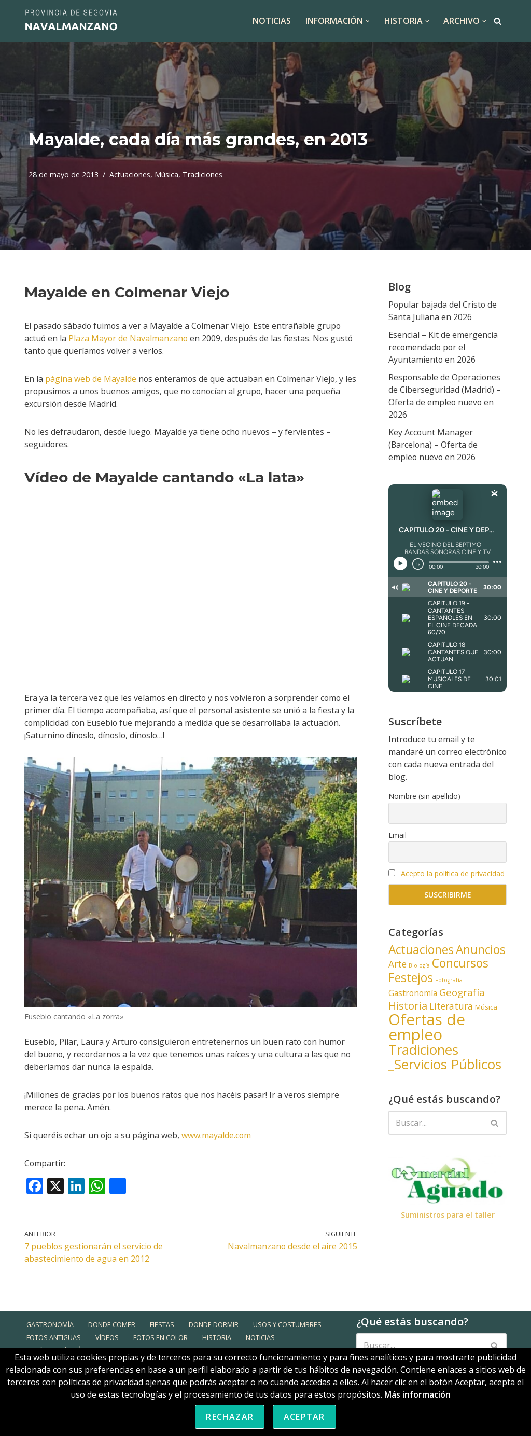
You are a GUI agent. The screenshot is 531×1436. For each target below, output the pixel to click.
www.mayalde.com (218, 1135)
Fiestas (162, 1346)
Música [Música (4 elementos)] (486, 1007)
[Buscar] (497, 21)
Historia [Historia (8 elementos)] (407, 1006)
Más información (417, 1394)
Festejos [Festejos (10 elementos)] (410, 978)
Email (397, 835)
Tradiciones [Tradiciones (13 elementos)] (423, 1050)
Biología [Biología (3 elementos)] (419, 966)
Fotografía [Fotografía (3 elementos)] (449, 980)
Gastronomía (50, 1346)
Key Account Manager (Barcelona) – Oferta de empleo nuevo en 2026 (433, 444)
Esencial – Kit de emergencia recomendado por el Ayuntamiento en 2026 (443, 347)
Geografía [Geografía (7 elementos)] (462, 993)
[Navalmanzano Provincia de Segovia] (71, 21)
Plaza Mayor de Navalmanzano (129, 338)
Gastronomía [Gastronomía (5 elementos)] (412, 993)
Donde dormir (214, 1346)
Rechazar (230, 1417)
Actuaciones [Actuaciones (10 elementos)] (421, 950)
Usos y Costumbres (288, 1346)
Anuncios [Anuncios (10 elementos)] (481, 950)
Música (167, 175)
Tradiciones (203, 175)
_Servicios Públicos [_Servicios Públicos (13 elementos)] (444, 1064)
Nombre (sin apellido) (424, 796)
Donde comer (112, 1346)
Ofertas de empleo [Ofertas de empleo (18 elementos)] (426, 1027)
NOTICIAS (271, 20)
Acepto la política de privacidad (453, 873)
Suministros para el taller (448, 1215)
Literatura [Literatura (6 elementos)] (451, 1006)
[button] (367, 21)
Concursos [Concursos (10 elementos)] (460, 964)
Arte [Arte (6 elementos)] (397, 964)
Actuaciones (130, 175)
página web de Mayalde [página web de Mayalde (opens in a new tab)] (90, 378)
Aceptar (304, 1417)
